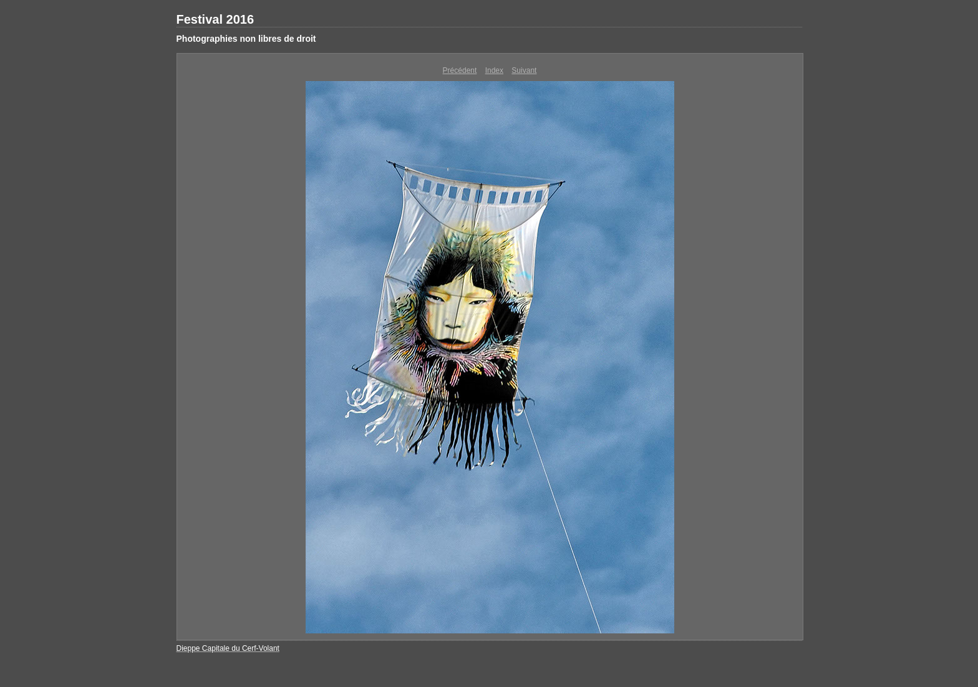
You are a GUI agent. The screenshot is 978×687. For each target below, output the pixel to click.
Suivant (523, 70)
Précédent (460, 70)
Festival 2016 (215, 19)
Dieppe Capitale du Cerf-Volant (228, 648)
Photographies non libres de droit (246, 39)
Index (494, 70)
